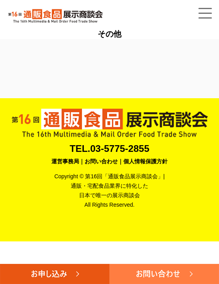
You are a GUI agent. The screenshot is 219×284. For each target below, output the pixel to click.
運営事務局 (65, 161)
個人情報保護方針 (145, 161)
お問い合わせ (101, 161)
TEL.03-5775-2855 (109, 148)
